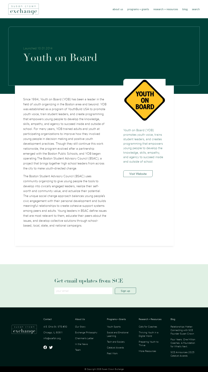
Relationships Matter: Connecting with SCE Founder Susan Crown (182, 330)
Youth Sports (114, 326)
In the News (81, 344)
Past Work (112, 353)
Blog (185, 9)
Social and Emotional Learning (117, 334)
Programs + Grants (138, 9)
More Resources (147, 351)
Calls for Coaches (148, 326)
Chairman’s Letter (84, 338)
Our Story (80, 326)
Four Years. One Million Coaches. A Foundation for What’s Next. (183, 343)
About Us (118, 9)
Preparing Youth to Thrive (148, 343)
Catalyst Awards (115, 347)
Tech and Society (116, 341)
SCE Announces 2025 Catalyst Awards (182, 354)
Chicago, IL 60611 (52, 332)
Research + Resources (165, 9)
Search (196, 9)
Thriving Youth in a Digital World (148, 334)
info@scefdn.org (52, 338)
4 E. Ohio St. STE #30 (55, 326)
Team (78, 349)
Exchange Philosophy (86, 332)
